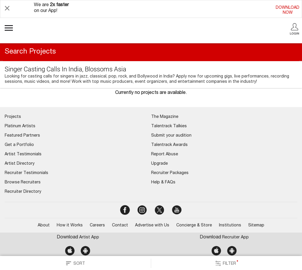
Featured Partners (22, 136)
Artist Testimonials (23, 154)
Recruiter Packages (170, 173)
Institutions (230, 225)
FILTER (226, 263)
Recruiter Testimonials (26, 173)
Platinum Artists (20, 126)
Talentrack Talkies (169, 126)
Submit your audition (171, 136)
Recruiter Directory (23, 192)
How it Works (70, 225)
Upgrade (159, 164)
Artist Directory (19, 164)
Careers (97, 225)
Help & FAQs (163, 182)
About (44, 225)
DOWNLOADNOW (287, 10)
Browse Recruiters (23, 182)
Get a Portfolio (19, 145)
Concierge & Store (194, 225)
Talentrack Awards (169, 145)
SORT (75, 263)
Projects (13, 117)
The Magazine (164, 117)
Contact (120, 225)
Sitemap (256, 225)
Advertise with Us (152, 225)
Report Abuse (164, 154)
